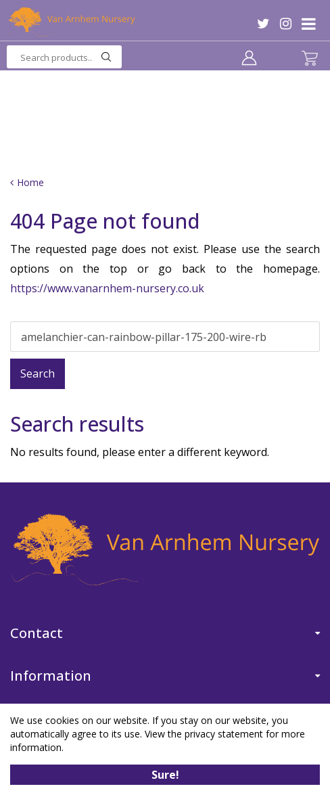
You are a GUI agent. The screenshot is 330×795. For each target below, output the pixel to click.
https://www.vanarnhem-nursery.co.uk (107, 288)
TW (263, 23)
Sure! (165, 774)
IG (285, 23)
